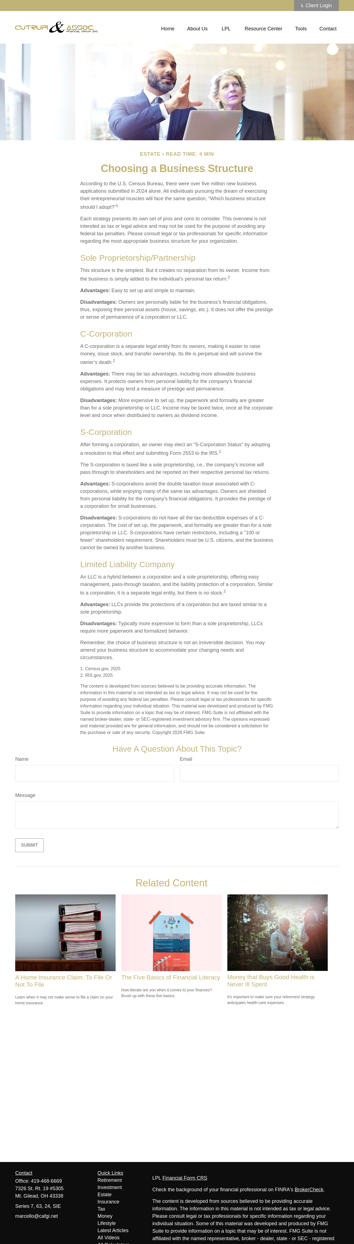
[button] (168, 28)
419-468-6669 (46, 1181)
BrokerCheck (309, 1189)
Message (25, 795)
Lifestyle (107, 1223)
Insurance (108, 1202)
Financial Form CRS (184, 1178)
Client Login (316, 5)
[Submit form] (29, 845)
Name (21, 759)
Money (105, 1216)
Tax (101, 1209)
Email (186, 759)
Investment (110, 1187)
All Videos (109, 1237)
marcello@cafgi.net (36, 1216)
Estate (105, 1194)
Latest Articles (113, 1230)
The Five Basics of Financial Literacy (170, 977)
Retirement (110, 1180)
